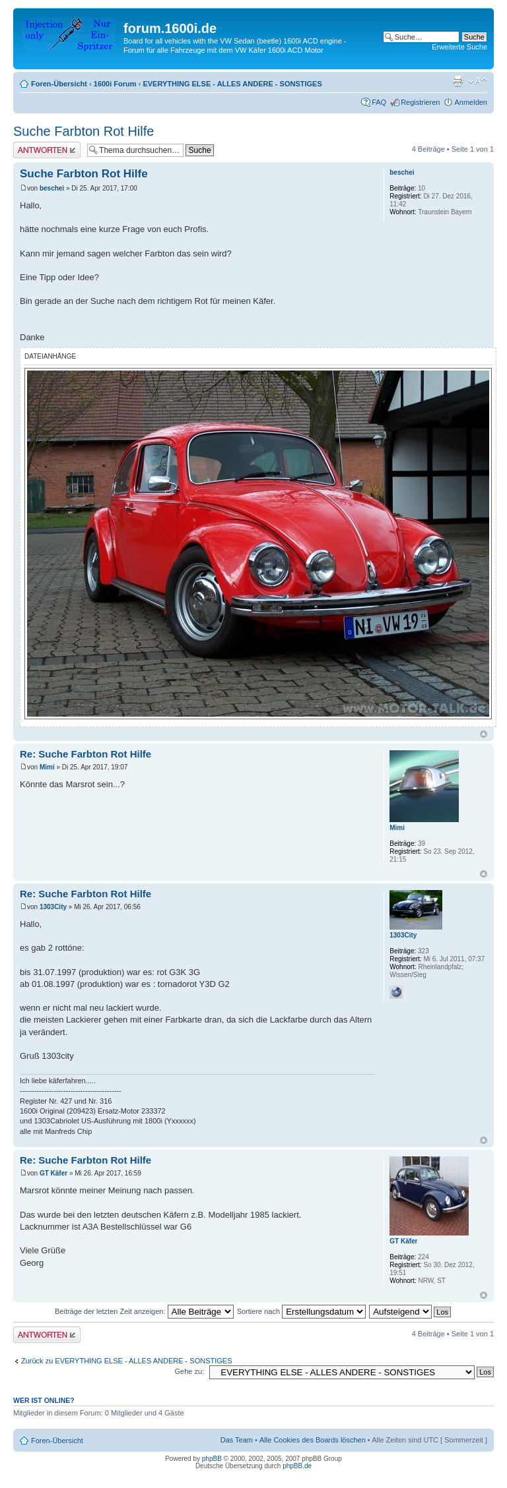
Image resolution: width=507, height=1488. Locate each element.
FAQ (379, 102)
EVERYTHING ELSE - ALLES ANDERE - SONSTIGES (232, 84)
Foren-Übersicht (59, 84)
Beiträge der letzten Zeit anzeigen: (144, 1311)
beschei (52, 188)
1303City (53, 906)
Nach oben (483, 734)
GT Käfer (53, 1173)
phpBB (212, 1458)
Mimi (47, 767)
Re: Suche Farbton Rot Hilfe (85, 753)
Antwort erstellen (47, 150)
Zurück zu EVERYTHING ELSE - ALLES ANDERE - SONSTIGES (126, 1361)
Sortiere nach (301, 1311)
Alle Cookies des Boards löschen (312, 1440)
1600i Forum (115, 84)
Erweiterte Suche (459, 47)
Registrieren (420, 102)
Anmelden (470, 102)
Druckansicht (457, 81)
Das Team (236, 1440)
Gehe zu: (189, 1371)
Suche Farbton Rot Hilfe (83, 131)
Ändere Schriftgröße (477, 81)
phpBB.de (297, 1466)
